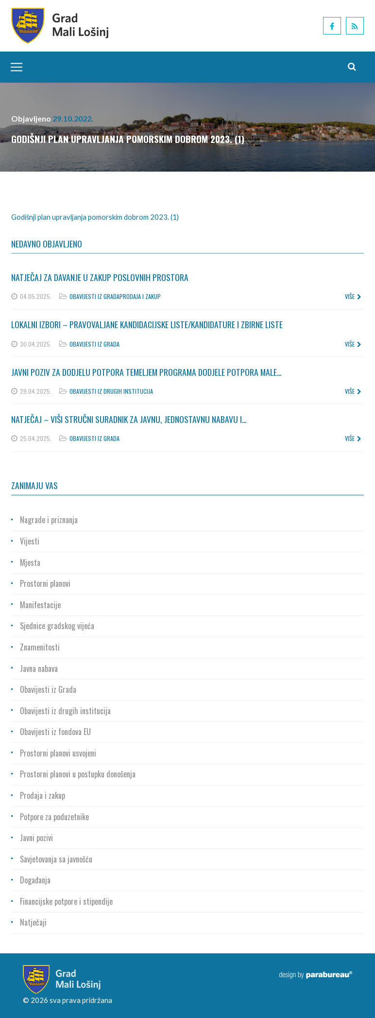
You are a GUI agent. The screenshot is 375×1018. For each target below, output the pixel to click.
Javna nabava (39, 668)
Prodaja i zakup (140, 296)
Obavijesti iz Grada (94, 296)
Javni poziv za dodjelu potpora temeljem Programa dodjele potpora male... (146, 372)
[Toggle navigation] (14, 67)
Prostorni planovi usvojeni (58, 753)
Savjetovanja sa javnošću (56, 859)
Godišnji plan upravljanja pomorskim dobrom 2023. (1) (95, 216)
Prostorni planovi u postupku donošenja (78, 774)
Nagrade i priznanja (49, 520)
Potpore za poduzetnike (54, 817)
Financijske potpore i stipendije (66, 901)
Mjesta (30, 562)
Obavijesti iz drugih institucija (111, 391)
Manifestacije (40, 605)
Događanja (35, 880)
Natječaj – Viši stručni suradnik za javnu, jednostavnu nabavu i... (128, 419)
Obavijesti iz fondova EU (55, 731)
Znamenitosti (40, 647)
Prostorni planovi (45, 583)
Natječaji (33, 922)
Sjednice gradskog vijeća (57, 626)
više (353, 296)
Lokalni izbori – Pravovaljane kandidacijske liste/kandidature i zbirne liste (147, 324)
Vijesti (29, 541)
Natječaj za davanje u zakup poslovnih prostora (99, 277)
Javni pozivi (36, 837)
